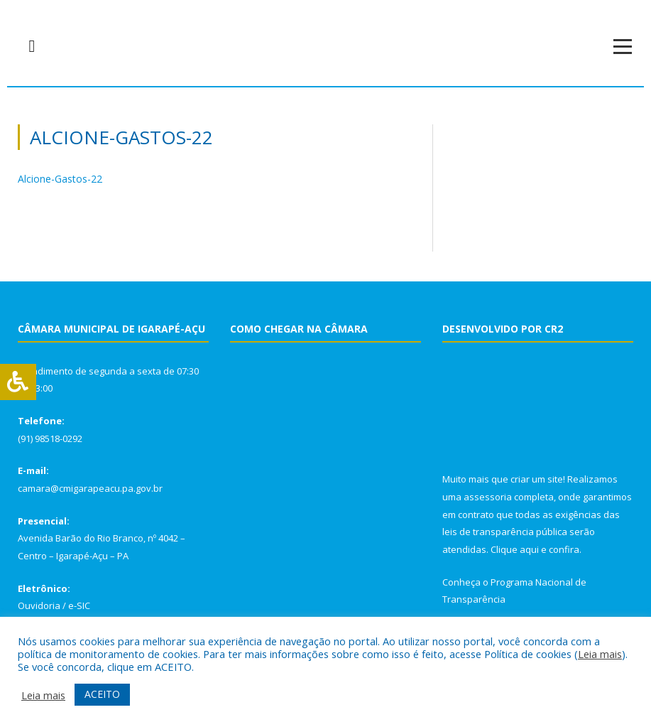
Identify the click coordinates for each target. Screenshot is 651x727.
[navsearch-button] (32, 46)
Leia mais (600, 654)
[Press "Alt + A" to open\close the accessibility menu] (18, 382)
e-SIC (79, 605)
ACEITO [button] (102, 694)
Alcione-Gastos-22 (60, 178)
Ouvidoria (39, 605)
